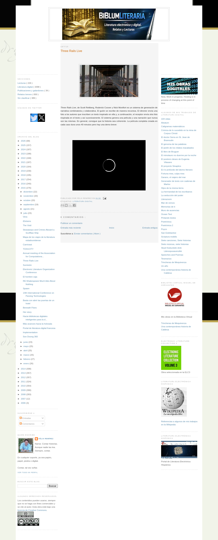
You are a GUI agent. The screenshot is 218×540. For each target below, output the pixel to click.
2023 (23, 153)
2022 (23, 158)
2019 (23, 171)
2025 (23, 145)
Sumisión (27, 265)
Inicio (111, 227)
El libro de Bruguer (170, 151)
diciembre (28, 191)
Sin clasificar (24, 98)
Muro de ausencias (170, 210)
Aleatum (165, 122)
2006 (23, 403)
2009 (23, 390)
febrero (27, 359)
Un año (164, 266)
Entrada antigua (149, 227)
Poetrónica (166, 221)
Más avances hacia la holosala (37, 323)
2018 (23, 175)
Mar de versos (168, 203)
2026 (23, 141)
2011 (23, 381)
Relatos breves (25, 94)
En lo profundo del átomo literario (177, 169)
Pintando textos (168, 218)
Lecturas (22, 83)
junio (26, 342)
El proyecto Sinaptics (171, 166)
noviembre (28, 196)
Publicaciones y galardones (31, 90)
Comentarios (27, 424)
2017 (23, 179)
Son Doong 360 (30, 336)
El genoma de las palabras (173, 144)
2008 (23, 394)
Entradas (25, 418)
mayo (26, 346)
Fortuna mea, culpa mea (172, 173)
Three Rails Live (30, 260)
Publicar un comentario (71, 223)
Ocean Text (166, 214)
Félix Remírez (46, 439)
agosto (26, 209)
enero (26, 363)
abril (25, 350)
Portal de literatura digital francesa (39, 328)
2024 (23, 149)
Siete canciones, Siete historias (176, 240)
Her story (27, 312)
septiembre (29, 204)
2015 (23, 188)
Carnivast (27, 244)
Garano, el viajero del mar (173, 177)
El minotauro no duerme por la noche (178, 155)
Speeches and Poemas (172, 255)
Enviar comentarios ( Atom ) (87, 233)
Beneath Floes (30, 307)
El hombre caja (30, 276)
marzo (26, 355)
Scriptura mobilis (169, 236)
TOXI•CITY (28, 249)
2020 (23, 166)
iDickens (27, 221)
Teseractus (166, 258)
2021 (23, 162)
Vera (25, 216)
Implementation (30, 332)
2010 (23, 386)
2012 (23, 377)
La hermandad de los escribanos (176, 191)
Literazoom (166, 199)
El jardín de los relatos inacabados (177, 148)
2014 (23, 369)
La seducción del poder (172, 195)
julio (25, 213)
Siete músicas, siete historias (175, 244)
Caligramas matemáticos (173, 126)
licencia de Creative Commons (32, 510)
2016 (23, 183)
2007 (23, 399)
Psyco (164, 229)
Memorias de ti (168, 206)
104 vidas (165, 119)
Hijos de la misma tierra (172, 188)
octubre (27, 200)
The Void (27, 225)
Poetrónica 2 (167, 225)
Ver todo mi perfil (28, 472)
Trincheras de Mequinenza (173, 262)
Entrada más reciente (71, 227)
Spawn (26, 288)
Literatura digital (25, 87)
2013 (23, 373)
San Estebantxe (168, 233)
